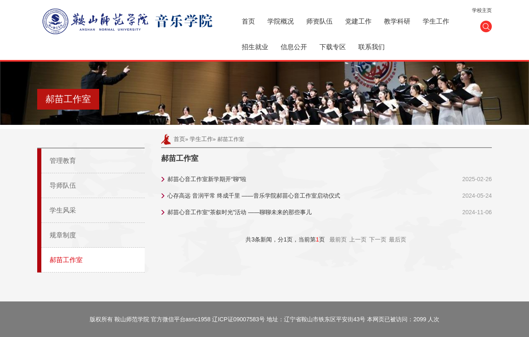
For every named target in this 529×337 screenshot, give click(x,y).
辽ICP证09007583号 (238, 319)
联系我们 (371, 46)
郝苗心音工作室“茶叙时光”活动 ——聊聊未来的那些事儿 (239, 212)
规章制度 (63, 235)
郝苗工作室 (66, 259)
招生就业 (255, 46)
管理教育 (63, 160)
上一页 (358, 239)
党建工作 (358, 21)
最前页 (338, 239)
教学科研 (397, 21)
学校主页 (482, 10)
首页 (248, 21)
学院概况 (280, 21)
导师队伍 (63, 185)
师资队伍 (319, 21)
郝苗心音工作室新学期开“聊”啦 (206, 179)
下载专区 (332, 46)
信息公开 (294, 46)
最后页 (397, 239)
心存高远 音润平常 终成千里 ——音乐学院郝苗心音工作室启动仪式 (253, 195)
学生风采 (63, 210)
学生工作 (436, 21)
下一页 (377, 239)
